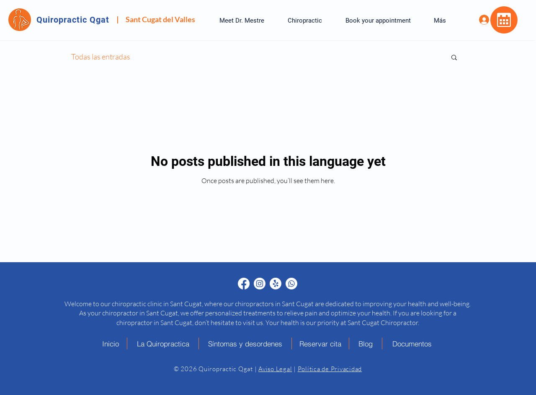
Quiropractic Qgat (72, 20)
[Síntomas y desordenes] (245, 343)
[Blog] (365, 343)
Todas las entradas (100, 56)
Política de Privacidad (330, 369)
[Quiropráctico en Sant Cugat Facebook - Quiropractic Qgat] (244, 283)
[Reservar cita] (320, 343)
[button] (454, 58)
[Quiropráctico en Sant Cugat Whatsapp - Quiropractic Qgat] (291, 283)
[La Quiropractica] (163, 343)
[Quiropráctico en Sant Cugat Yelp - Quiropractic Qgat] (275, 283)
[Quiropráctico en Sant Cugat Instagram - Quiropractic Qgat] (259, 283)
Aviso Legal (275, 369)
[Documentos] (412, 343)
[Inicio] (110, 343)
